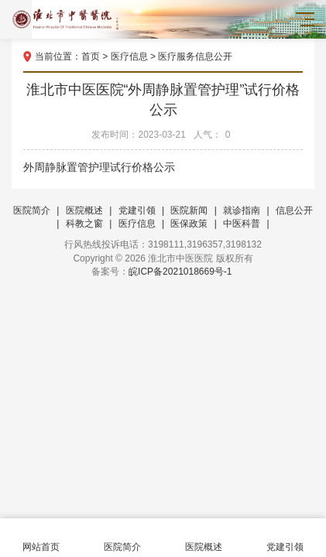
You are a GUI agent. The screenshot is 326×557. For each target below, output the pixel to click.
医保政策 (189, 223)
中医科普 (241, 223)
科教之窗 (84, 223)
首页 (90, 56)
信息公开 (294, 210)
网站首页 (40, 538)
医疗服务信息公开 (195, 56)
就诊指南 (241, 210)
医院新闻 (189, 210)
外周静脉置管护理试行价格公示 (99, 167)
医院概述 (84, 210)
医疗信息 (129, 56)
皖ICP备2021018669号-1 (180, 271)
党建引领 (137, 210)
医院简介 (31, 210)
